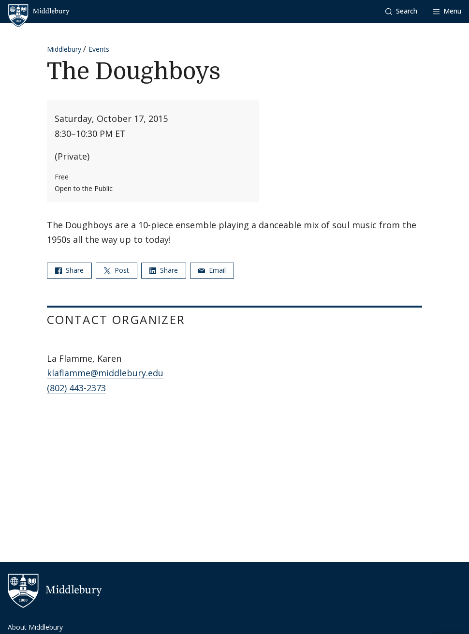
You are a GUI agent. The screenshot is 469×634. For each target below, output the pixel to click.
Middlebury (64, 49)
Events (98, 49)
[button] (401, 11)
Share (69, 270)
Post (116, 270)
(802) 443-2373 (76, 388)
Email (212, 270)
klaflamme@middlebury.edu (105, 373)
